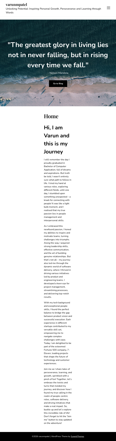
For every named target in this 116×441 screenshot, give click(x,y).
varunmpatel (16, 4)
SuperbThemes (77, 436)
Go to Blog (58, 83)
